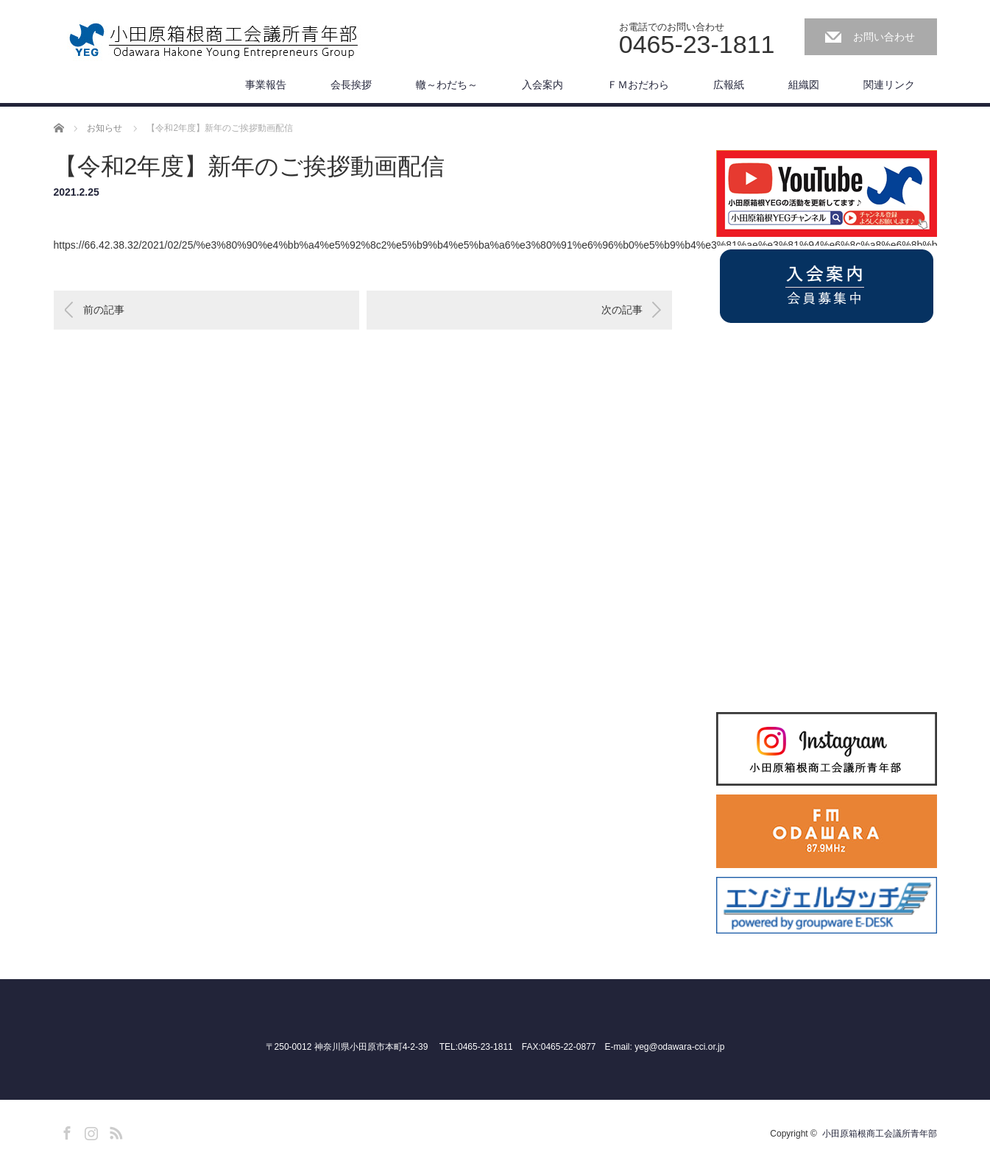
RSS (114, 1131)
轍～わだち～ (447, 84)
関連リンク (889, 84)
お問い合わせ (884, 37)
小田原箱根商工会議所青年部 (879, 1133)
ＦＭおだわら (638, 84)
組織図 (803, 84)
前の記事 (103, 310)
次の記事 (622, 310)
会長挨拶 (351, 84)
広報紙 (728, 84)
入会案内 (542, 84)
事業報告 (265, 84)
